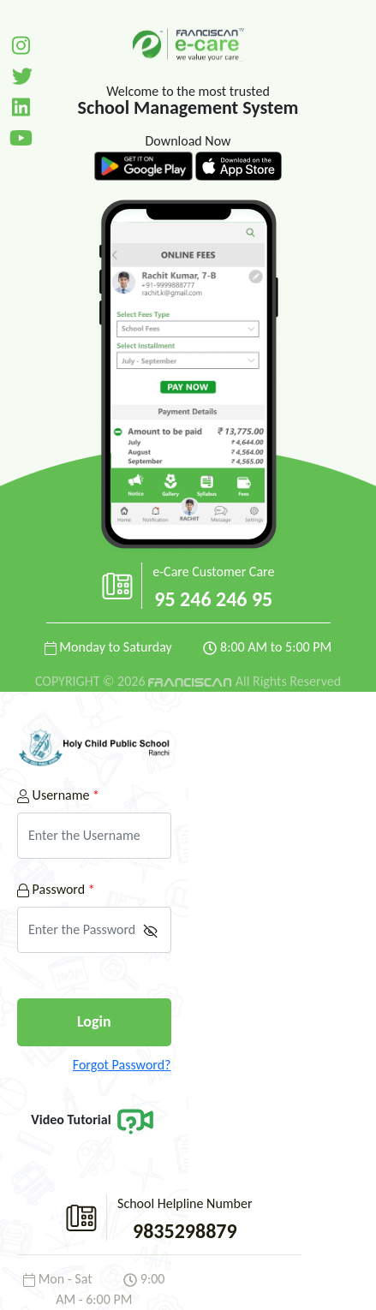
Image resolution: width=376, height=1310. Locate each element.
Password (56, 889)
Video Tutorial (94, 1119)
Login (94, 1021)
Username (58, 795)
